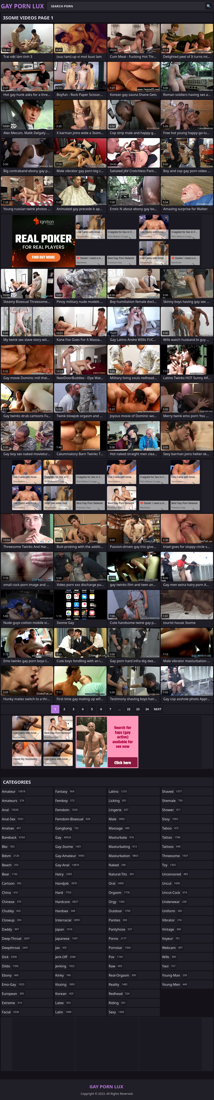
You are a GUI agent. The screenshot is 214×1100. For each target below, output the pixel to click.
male (117, 819)
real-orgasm (123, 975)
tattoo (171, 837)
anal (11, 810)
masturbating (123, 846)
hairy (64, 874)
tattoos (172, 846)
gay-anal (67, 865)
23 (138, 709)
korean (65, 994)
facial (11, 1012)
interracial (68, 920)
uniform (172, 911)
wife (169, 957)
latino (118, 791)
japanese (67, 938)
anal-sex (13, 819)
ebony (10, 975)
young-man (175, 975)
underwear (175, 902)
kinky (63, 975)
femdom (67, 810)
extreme (12, 1003)
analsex (12, 828)
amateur (14, 791)
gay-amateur (70, 856)
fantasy (65, 791)
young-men (175, 984)
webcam (173, 948)
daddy (11, 929)
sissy (170, 819)
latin (64, 1012)
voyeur (171, 938)
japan (64, 929)
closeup (12, 920)
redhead (119, 994)
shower (172, 810)
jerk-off (66, 957)
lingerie (119, 810)
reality (119, 984)
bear (10, 874)
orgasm (120, 892)
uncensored (175, 874)
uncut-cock (175, 892)
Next (158, 709)
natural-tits (122, 874)
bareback (14, 837)
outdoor (120, 911)
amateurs (13, 801)
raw (116, 966)
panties (118, 920)
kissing (65, 984)
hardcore (67, 902)
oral (117, 883)
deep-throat (16, 938)
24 (147, 709)
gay (63, 837)
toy (169, 865)
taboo (171, 828)
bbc (9, 846)
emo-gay (13, 984)
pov (116, 957)
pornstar (120, 948)
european (13, 994)
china (10, 892)
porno (118, 938)
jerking (65, 966)
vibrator (172, 920)
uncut (171, 883)
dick (10, 957)
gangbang (67, 828)
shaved (172, 791)
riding (118, 1003)
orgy (117, 902)
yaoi (169, 966)
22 (128, 709)
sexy (117, 1012)
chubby (12, 911)
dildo (10, 966)
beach (10, 865)
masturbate (122, 837)
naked (118, 865)
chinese (12, 902)
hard (64, 892)
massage (119, 828)
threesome (175, 856)
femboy (65, 801)
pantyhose (121, 929)
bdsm (11, 856)
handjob (66, 883)
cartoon (12, 883)
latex (63, 1003)
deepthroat (15, 948)
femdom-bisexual (73, 819)
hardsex (65, 911)
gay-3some (68, 846)
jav (61, 948)
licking (118, 801)
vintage (172, 929)
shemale (173, 801)
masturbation (124, 856)
